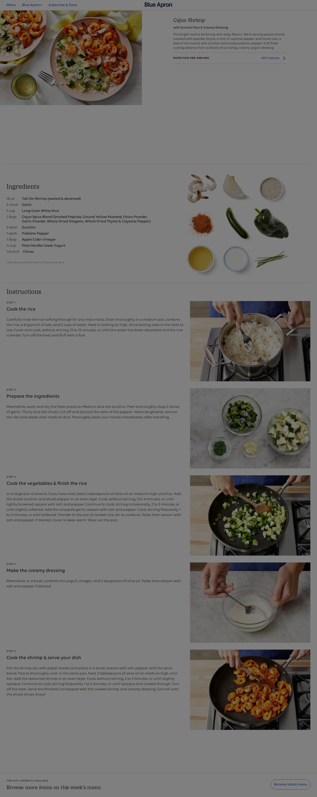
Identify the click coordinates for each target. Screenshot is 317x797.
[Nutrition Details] (229, 58)
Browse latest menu (290, 784)
